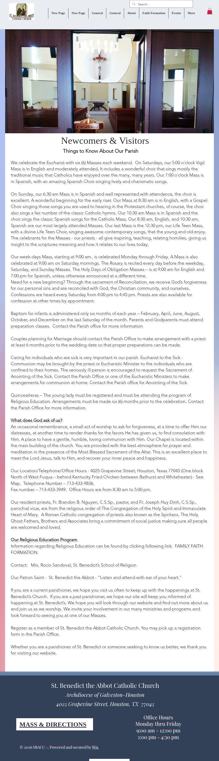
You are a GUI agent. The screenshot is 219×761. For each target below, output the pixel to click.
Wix (95, 747)
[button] (209, 11)
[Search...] (161, 4)
